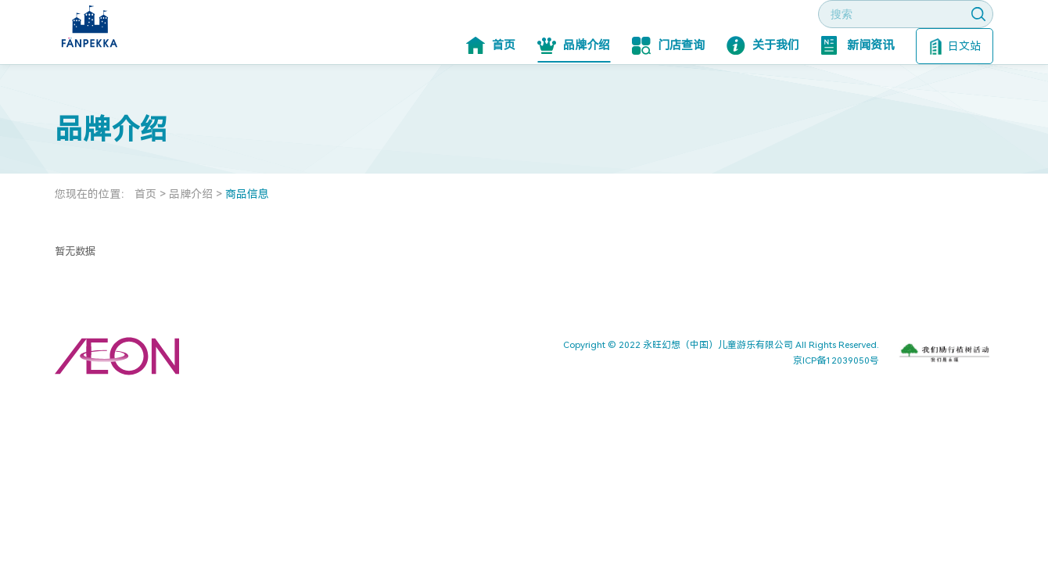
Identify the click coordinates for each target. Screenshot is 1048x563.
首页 (490, 92)
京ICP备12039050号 (836, 407)
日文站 (955, 93)
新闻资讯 (857, 92)
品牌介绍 (573, 92)
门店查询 (668, 92)
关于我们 (763, 92)
